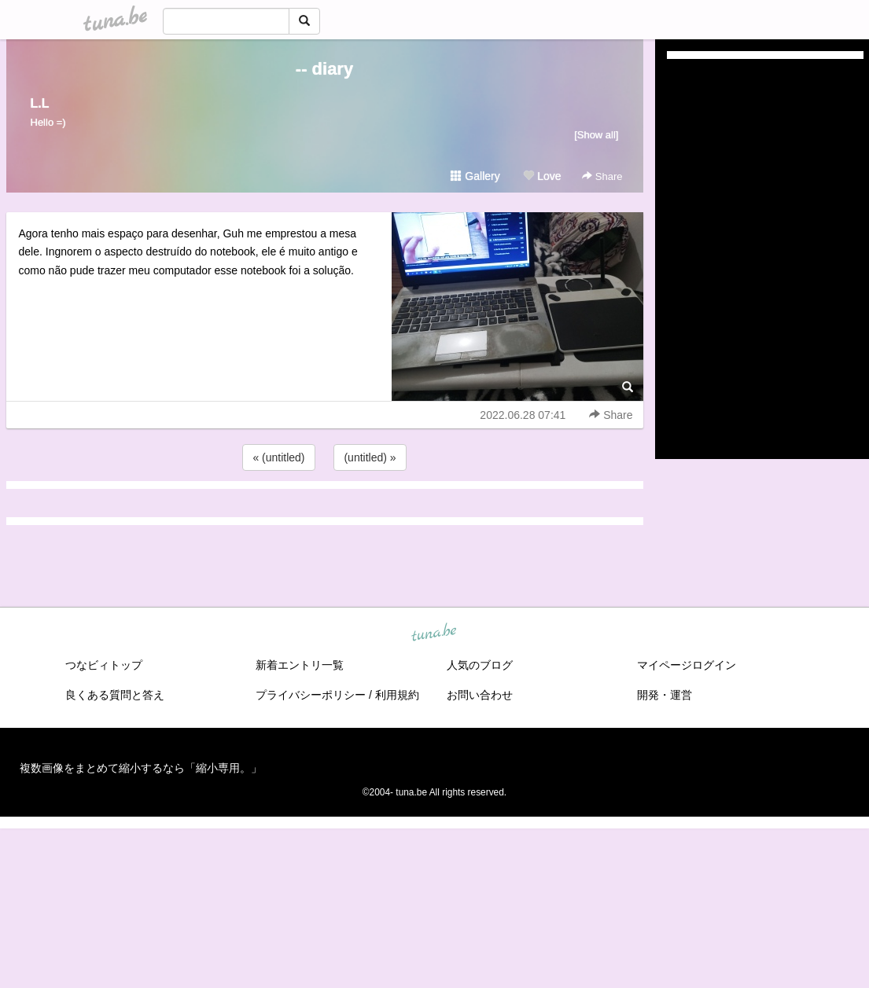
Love (542, 176)
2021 (679, 382)
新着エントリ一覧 (300, 665)
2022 (679, 364)
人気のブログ (480, 665)
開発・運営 (664, 695)
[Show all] (596, 135)
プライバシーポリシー (311, 695)
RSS (685, 431)
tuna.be (434, 633)
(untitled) (688, 125)
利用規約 (397, 695)
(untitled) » (370, 457)
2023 (679, 346)
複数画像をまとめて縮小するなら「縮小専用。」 (141, 768)
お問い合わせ (480, 695)
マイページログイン (686, 665)
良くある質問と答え (114, 695)
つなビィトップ (103, 665)
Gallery (475, 176)
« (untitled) (278, 457)
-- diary (324, 69)
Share (602, 176)
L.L (40, 103)
